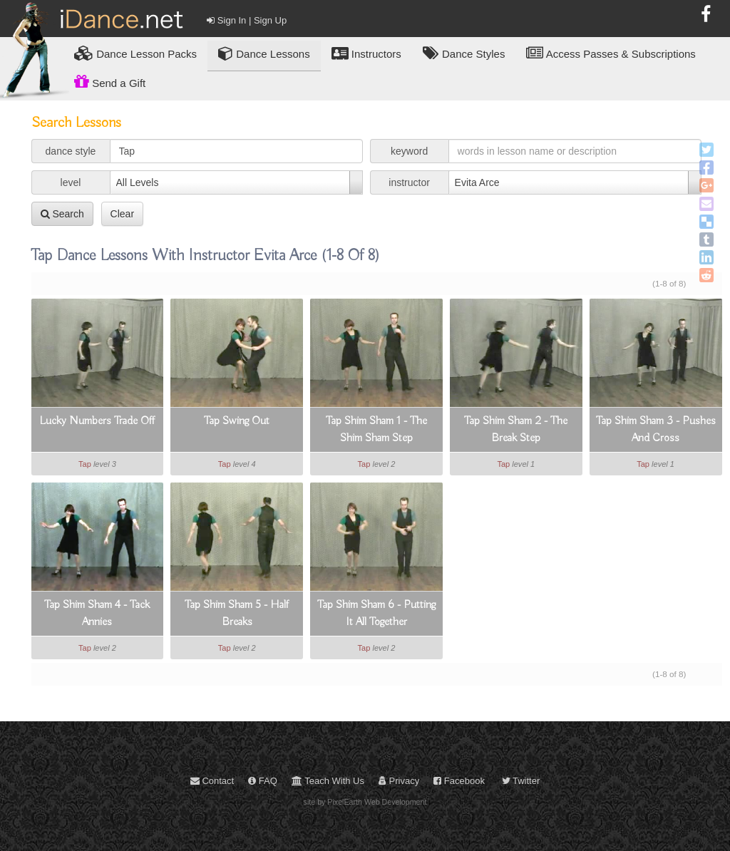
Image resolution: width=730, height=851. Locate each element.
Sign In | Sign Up (247, 20)
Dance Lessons (264, 53)
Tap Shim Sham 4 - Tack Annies (97, 613)
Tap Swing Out (236, 421)
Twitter (521, 780)
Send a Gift (109, 81)
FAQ (262, 780)
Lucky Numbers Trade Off (97, 421)
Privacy (399, 780)
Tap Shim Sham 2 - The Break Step (515, 429)
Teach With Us (328, 780)
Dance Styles (464, 53)
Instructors (366, 53)
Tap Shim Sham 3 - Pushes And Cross (656, 429)
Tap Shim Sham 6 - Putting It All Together (376, 613)
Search (62, 214)
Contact (212, 780)
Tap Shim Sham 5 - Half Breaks (237, 613)
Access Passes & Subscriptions (610, 53)
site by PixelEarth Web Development (365, 802)
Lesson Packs (135, 53)
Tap (84, 464)
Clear (122, 214)
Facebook (459, 780)
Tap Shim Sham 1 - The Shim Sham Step (376, 429)
